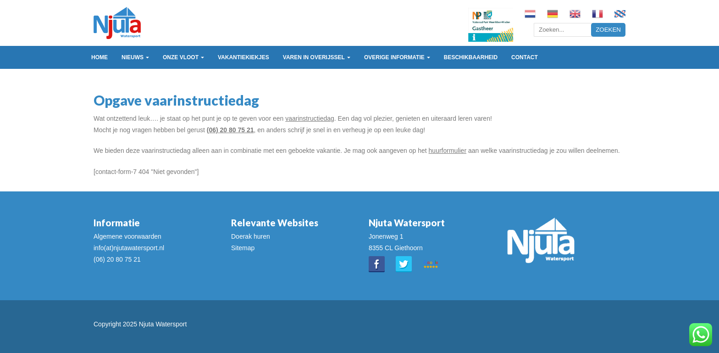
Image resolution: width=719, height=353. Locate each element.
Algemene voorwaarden (127, 236)
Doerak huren (250, 236)
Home (99, 57)
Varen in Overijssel (314, 57)
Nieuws (133, 57)
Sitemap (242, 248)
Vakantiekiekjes (243, 57)
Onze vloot (181, 57)
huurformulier (447, 150)
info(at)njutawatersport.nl (129, 248)
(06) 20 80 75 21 (117, 259)
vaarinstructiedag (309, 118)
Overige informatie (394, 57)
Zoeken (608, 29)
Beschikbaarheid (471, 57)
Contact (524, 57)
